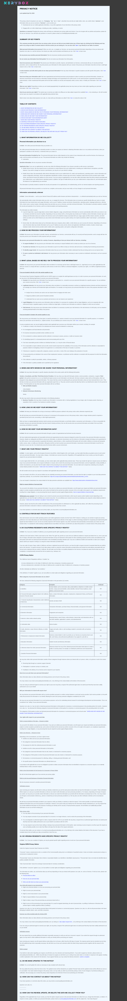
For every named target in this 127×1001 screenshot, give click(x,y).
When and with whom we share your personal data (35, 882)
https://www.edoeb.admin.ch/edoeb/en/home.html (84, 480)
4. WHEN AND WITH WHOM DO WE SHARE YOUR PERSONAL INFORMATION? (41, 114)
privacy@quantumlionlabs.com (68, 998)
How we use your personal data (31, 878)
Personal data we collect (29, 875)
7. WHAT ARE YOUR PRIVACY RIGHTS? (30, 119)
